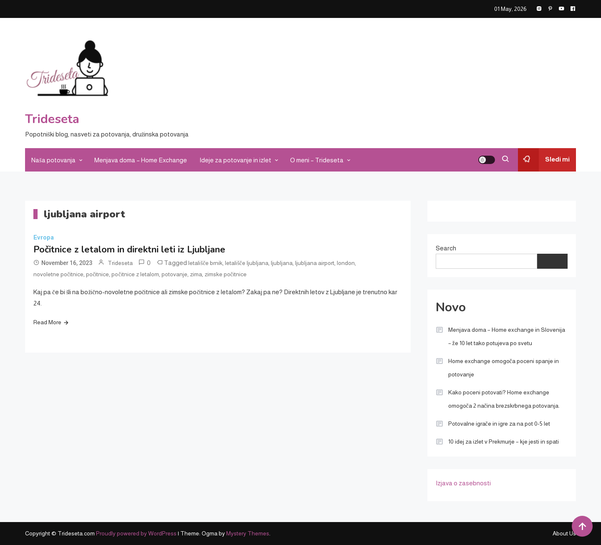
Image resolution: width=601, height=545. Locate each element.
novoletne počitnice (58, 274)
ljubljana (282, 263)
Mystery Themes (247, 533)
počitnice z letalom (135, 274)
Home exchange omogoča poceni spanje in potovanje (503, 368)
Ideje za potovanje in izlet (235, 160)
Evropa (43, 237)
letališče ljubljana (246, 263)
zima (196, 274)
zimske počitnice (226, 274)
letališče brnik (205, 263)
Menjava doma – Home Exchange (140, 160)
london (346, 263)
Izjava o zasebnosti (463, 483)
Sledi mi (544, 160)
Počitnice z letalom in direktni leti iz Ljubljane (129, 249)
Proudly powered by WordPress (137, 533)
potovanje (174, 274)
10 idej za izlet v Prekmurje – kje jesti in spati (503, 441)
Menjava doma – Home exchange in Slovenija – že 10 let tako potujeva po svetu (506, 336)
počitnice (97, 274)
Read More (47, 322)
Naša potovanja (53, 160)
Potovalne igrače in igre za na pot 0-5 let (499, 423)
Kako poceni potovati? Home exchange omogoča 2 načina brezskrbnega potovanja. (504, 399)
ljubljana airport (314, 263)
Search (446, 248)
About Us (564, 533)
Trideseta (52, 119)
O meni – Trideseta (316, 160)
